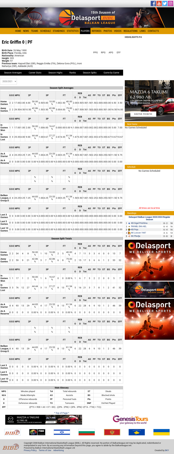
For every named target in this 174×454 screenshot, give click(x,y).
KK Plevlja (135, 236)
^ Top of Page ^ (61, 413)
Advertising (58, 450)
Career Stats (35, 72)
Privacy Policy (30, 450)
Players (85, 31)
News (26, 31)
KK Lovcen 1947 (138, 233)
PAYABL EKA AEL (139, 226)
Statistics (73, 31)
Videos (117, 31)
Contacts (153, 31)
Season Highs (55, 72)
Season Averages (13, 72)
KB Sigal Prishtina (139, 223)
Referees (96, 31)
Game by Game (111, 72)
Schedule (45, 31)
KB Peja (134, 229)
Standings (59, 31)
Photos (108, 31)
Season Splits (90, 72)
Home (18, 31)
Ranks (72, 72)
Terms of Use (45, 450)
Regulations (131, 31)
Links (143, 31)
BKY (167, 450)
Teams (34, 31)
